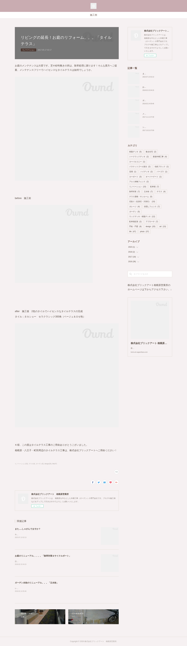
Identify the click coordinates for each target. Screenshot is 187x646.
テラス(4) (32, 464)
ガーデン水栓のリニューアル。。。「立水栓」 (36, 583)
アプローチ (152, 222)
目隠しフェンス (152, 207)
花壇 (132, 172)
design (150, 226)
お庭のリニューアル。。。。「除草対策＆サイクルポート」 (43, 556)
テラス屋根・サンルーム (140, 197)
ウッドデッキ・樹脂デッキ (142, 216)
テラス (161, 192)
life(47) (54, 464)
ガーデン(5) (40, 464)
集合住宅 (151, 152)
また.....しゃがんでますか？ (28, 529)
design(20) (48, 464)
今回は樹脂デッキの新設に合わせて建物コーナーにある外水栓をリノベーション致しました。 (52, 535)
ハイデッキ (146, 172)
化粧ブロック (162, 167)
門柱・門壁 (135, 226)
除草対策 (134, 192)
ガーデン (134, 212)
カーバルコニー (137, 162)
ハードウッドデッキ (139, 157)
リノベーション (28, 50)
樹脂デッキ (135, 152)
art (162, 226)
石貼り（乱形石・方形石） (142, 201)
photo (144, 231)
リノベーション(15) (21, 464)
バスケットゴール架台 (139, 167)
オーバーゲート (154, 177)
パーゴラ (162, 172)
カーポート (135, 177)
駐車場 (154, 187)
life (132, 231)
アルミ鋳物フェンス (139, 182)
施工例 (93, 15)
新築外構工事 (160, 157)
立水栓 (148, 192)
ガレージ (134, 207)
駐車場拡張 (135, 222)
